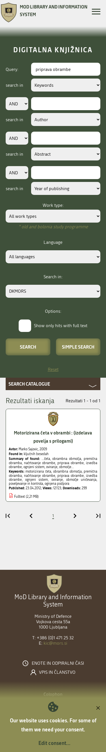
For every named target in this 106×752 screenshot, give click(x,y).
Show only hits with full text (60, 325)
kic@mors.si (55, 643)
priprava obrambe (70, 476)
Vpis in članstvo (57, 672)
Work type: (53, 205)
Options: (53, 311)
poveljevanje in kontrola (26, 484)
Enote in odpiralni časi (58, 663)
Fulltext (19, 497)
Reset (53, 369)
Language (53, 242)
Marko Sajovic (28, 449)
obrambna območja (67, 471)
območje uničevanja (81, 480)
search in (14, 85)
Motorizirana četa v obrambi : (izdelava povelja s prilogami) (53, 436)
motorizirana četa (38, 471)
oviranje (57, 480)
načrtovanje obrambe (39, 476)
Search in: (53, 276)
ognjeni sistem (36, 480)
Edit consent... (54, 743)
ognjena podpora (57, 484)
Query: (12, 69)
